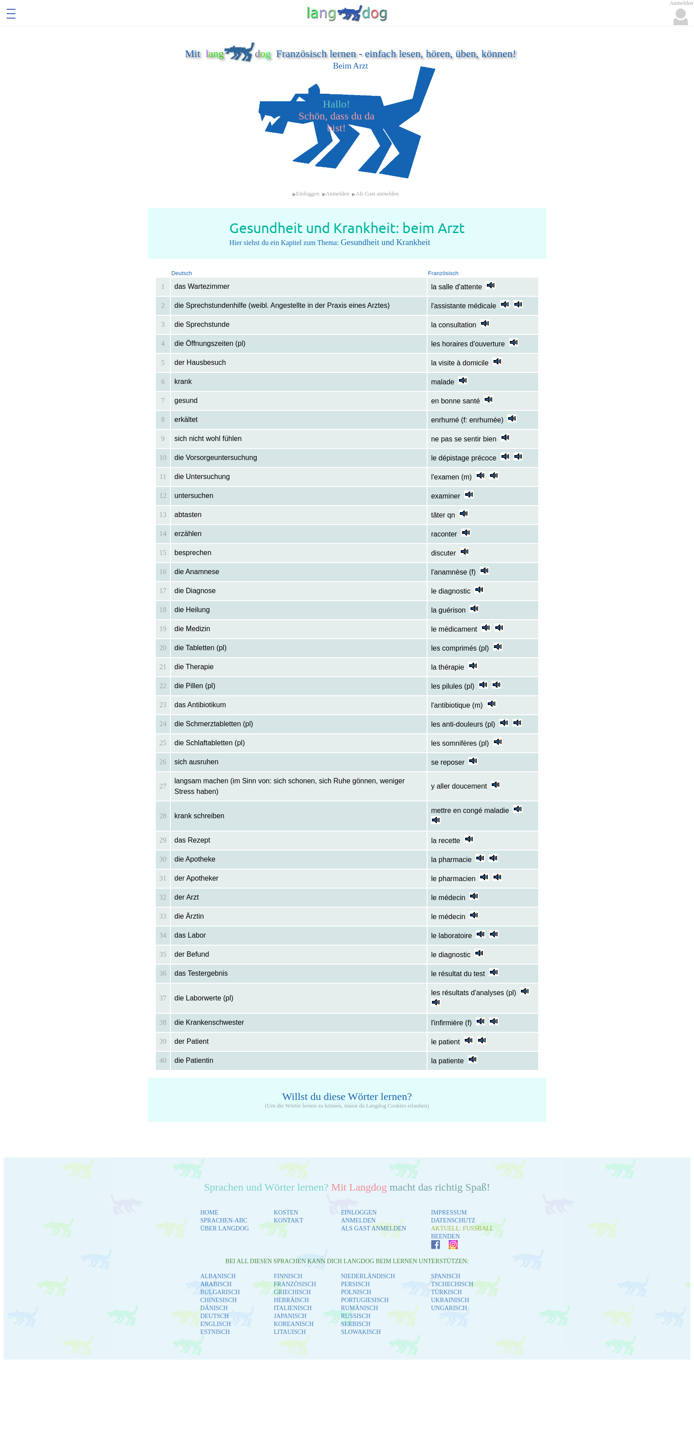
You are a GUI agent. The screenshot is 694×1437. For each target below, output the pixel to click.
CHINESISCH (218, 1300)
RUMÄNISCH (359, 1308)
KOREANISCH (293, 1324)
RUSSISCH (355, 1316)
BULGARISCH (219, 1292)
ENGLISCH (215, 1324)
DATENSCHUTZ (453, 1220)
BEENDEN (445, 1236)
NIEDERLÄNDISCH (368, 1276)
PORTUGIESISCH (365, 1300)
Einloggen (308, 194)
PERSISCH (355, 1284)
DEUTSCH (214, 1316)
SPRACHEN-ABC (223, 1220)
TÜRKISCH (446, 1292)
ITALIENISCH (293, 1308)
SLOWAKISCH (361, 1332)
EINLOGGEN (359, 1212)
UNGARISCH (449, 1308)
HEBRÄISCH (291, 1300)
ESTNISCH (215, 1332)
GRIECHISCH (292, 1292)
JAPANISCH (290, 1316)
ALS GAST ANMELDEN (373, 1228)
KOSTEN (286, 1212)
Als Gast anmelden (376, 194)
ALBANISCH (217, 1276)
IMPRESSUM (449, 1212)
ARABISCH (215, 1284)
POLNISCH (356, 1292)
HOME (209, 1212)
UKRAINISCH (450, 1300)
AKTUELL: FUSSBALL (462, 1228)
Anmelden (337, 194)
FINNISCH (288, 1276)
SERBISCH (355, 1324)
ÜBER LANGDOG (224, 1228)
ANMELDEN (358, 1220)
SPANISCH (445, 1276)
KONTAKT (288, 1220)
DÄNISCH (213, 1308)
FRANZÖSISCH (295, 1284)
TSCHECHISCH (452, 1284)
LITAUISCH (290, 1332)
